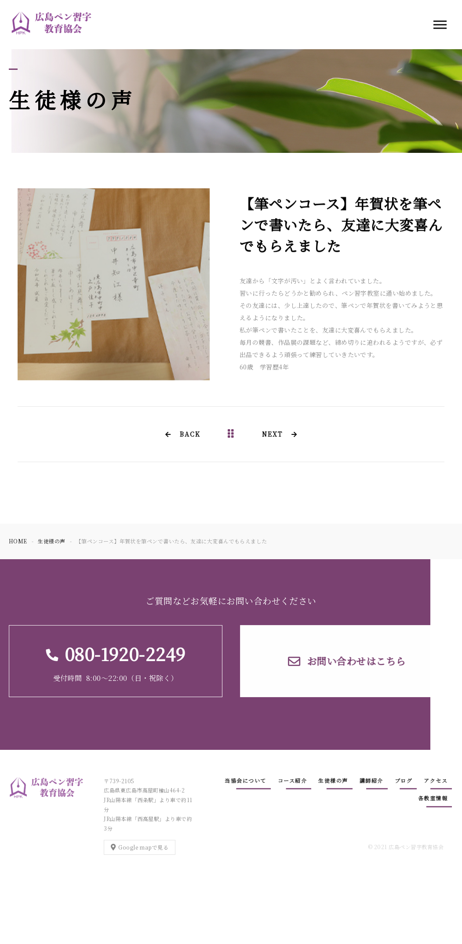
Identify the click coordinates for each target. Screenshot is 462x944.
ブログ (404, 780)
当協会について (245, 780)
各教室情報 (433, 798)
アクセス (435, 780)
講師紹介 (371, 780)
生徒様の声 (333, 780)
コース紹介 (292, 780)
